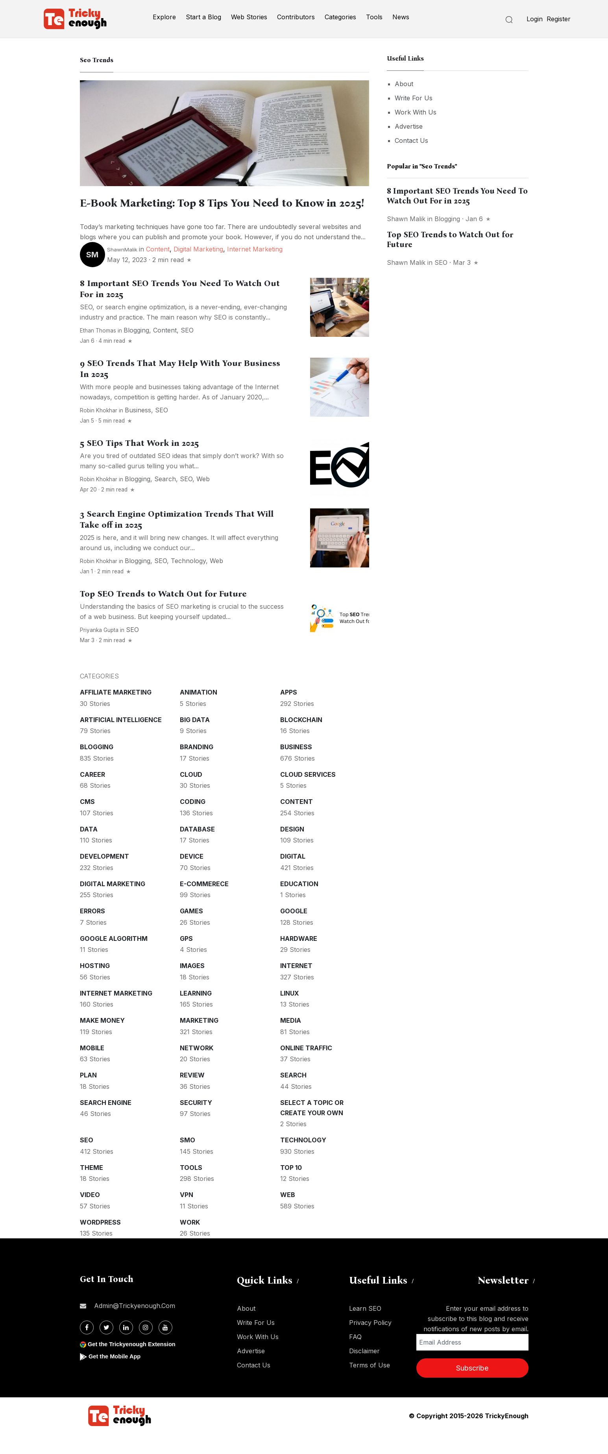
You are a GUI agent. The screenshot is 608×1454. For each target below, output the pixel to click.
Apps (288, 712)
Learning (196, 1013)
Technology (188, 581)
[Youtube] (165, 1347)
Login (535, 19)
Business (138, 430)
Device (191, 876)
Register (559, 19)
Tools (374, 17)
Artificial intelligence (121, 740)
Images (192, 986)
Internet (296, 986)
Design (292, 849)
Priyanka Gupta (99, 650)
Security (196, 1123)
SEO (187, 350)
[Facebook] (87, 1347)
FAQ (355, 1357)
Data (89, 849)
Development (104, 876)
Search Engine (105, 1123)
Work (190, 1242)
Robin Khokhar (98, 430)
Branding (196, 767)
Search (165, 499)
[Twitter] (106, 1347)
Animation (198, 712)
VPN (186, 1215)
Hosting (95, 986)
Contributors (296, 17)
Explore (164, 17)
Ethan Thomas (98, 350)
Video (90, 1215)
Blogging (136, 350)
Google (293, 931)
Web (203, 499)
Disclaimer (364, 1371)
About (404, 84)
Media (290, 1040)
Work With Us (415, 112)
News (400, 17)
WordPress (100, 1242)
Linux (289, 1013)
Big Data (195, 740)
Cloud (191, 794)
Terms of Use (369, 1385)
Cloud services (308, 794)
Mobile (92, 1068)
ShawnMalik (122, 269)
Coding (192, 822)
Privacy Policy (370, 1343)
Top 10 (291, 1188)
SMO (187, 1160)
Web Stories (249, 17)
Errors (92, 931)
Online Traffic (306, 1068)
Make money (102, 1040)
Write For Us (413, 98)
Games (191, 931)
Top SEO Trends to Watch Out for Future (163, 614)
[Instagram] (146, 1347)
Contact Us (411, 140)
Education (299, 904)
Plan (88, 1095)
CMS (87, 822)
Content (158, 269)
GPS (186, 959)
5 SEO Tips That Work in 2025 (139, 463)
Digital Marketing (198, 269)
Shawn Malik (406, 219)
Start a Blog (203, 17)
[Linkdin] (126, 1347)
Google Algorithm (114, 959)
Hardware (298, 959)
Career (92, 794)
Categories (340, 17)
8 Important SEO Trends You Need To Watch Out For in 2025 (457, 195)
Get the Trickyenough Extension (136, 1364)
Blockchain (301, 740)
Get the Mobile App (117, 1376)
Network (196, 1068)
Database (197, 849)
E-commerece (204, 904)
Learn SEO (365, 1328)
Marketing (199, 1040)
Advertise (409, 126)
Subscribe (472, 1388)
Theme (91, 1188)
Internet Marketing (255, 269)
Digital (292, 876)
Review (192, 1095)
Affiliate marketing (116, 712)
